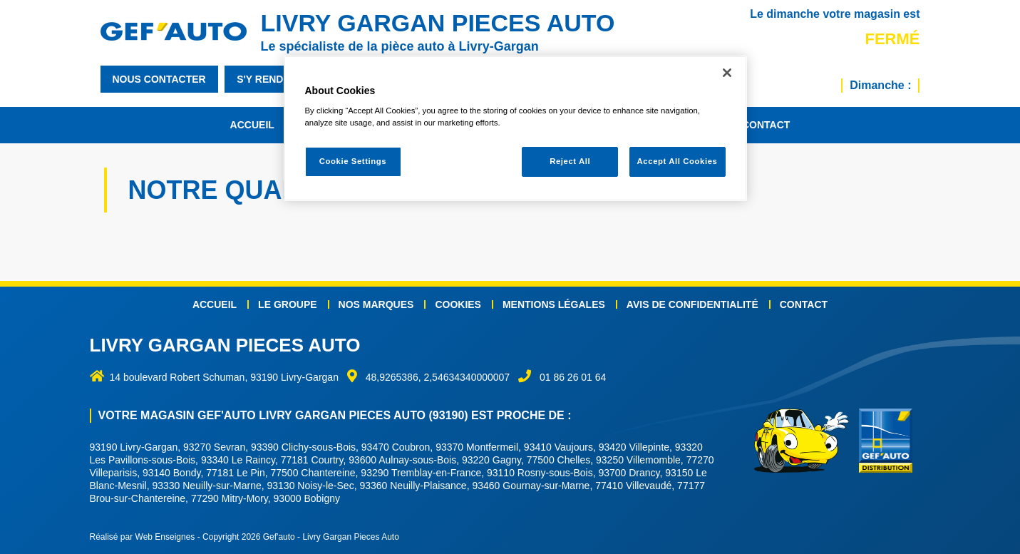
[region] (515, 129)
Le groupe (287, 304)
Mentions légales (554, 304)
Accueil (252, 124)
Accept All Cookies (677, 161)
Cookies (458, 304)
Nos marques (376, 304)
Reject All (570, 161)
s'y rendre (267, 79)
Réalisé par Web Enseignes (142, 537)
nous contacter (159, 79)
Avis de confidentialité (692, 304)
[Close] (727, 72)
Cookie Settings (353, 161)
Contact (766, 124)
